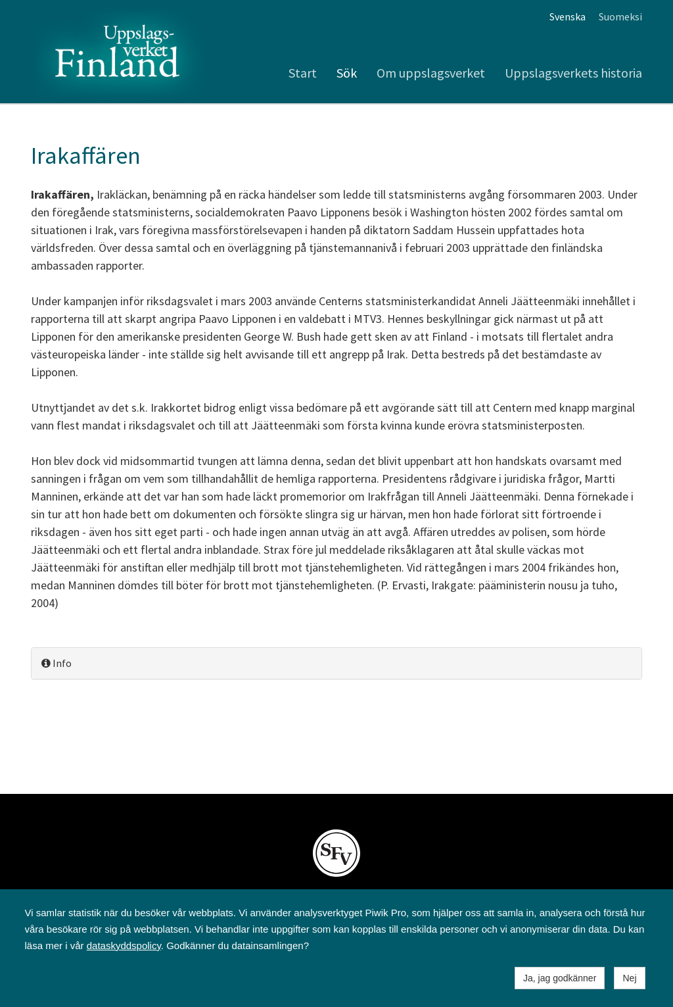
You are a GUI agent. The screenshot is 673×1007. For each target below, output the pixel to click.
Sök (346, 72)
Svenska (567, 16)
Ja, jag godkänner (559, 978)
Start (303, 72)
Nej (629, 978)
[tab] (336, 663)
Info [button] (56, 663)
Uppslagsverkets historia (573, 72)
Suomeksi (620, 16)
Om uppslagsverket (431, 72)
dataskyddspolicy (124, 945)
